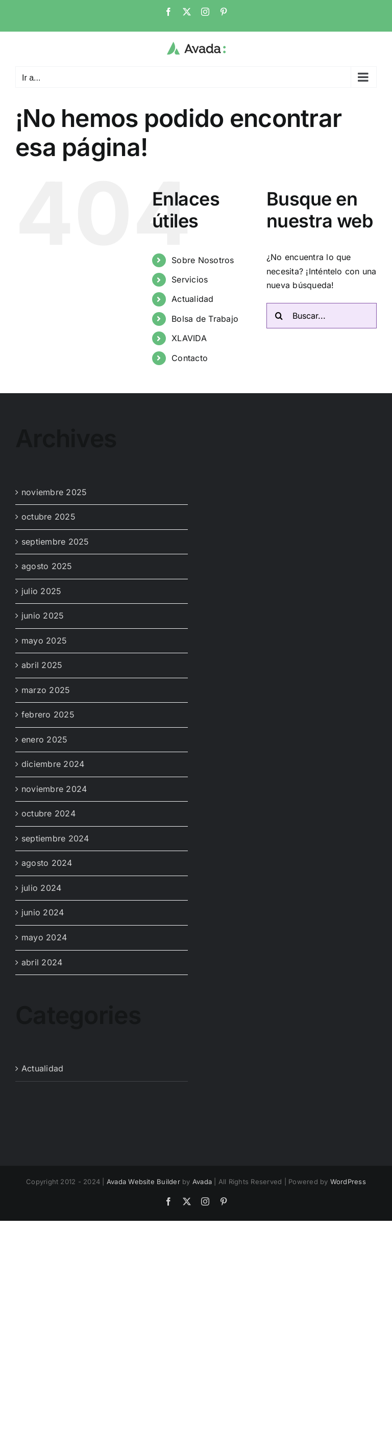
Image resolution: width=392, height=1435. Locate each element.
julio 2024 (41, 888)
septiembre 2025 (55, 541)
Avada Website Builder (143, 1181)
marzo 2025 (45, 690)
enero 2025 (44, 739)
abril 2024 (41, 962)
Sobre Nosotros (203, 260)
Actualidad (192, 299)
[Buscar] (279, 315)
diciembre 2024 (52, 764)
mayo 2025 (44, 640)
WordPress (348, 1181)
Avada (202, 1181)
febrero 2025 (48, 714)
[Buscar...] (321, 315)
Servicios (190, 279)
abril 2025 (41, 665)
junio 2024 (42, 912)
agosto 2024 (46, 863)
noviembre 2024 (54, 789)
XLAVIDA (189, 338)
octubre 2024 (48, 813)
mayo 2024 (44, 937)
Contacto (190, 358)
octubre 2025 (48, 516)
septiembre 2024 (55, 838)
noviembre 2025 (54, 492)
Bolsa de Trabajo (205, 319)
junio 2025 (42, 615)
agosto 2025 (46, 566)
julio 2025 (41, 591)
